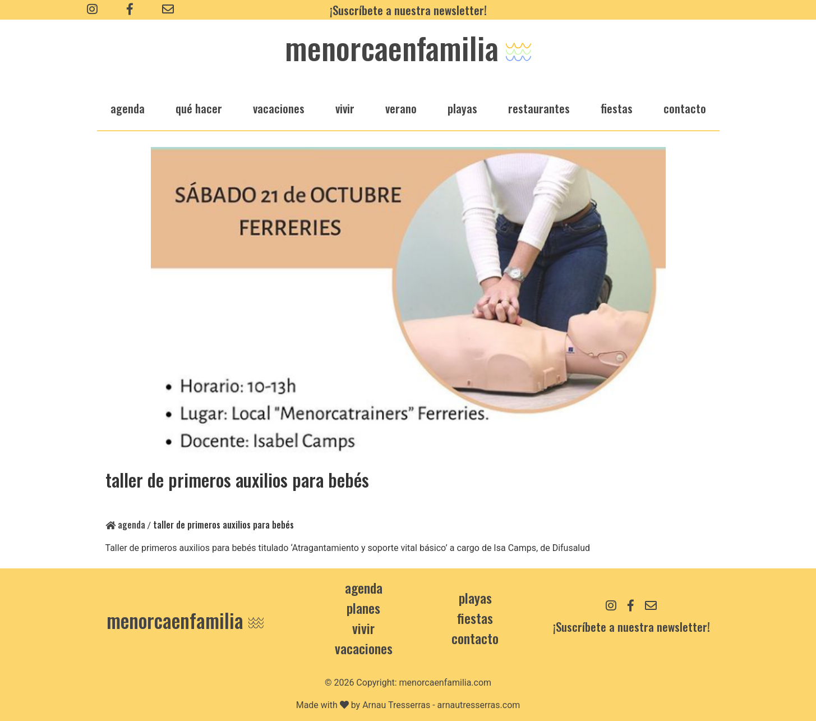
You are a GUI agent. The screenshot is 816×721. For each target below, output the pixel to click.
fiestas (617, 108)
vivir (344, 108)
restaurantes (539, 108)
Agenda (125, 524)
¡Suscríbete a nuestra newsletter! (408, 10)
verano (401, 108)
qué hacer (199, 108)
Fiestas (475, 618)
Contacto (684, 108)
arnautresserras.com (478, 705)
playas (462, 108)
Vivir (363, 628)
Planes (363, 608)
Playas (475, 597)
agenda (127, 108)
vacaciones (279, 108)
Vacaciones (364, 648)
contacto (475, 638)
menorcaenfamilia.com (445, 682)
